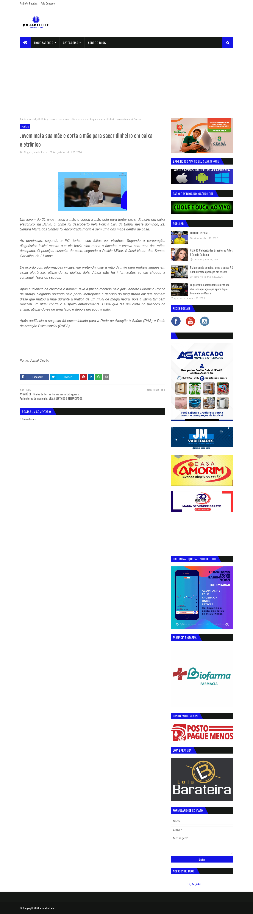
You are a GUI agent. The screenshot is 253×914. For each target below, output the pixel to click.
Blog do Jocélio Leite (35, 152)
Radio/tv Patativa (28, 3)
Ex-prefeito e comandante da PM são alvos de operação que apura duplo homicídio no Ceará (210, 289)
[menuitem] (25, 42)
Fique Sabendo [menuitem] (43, 42)
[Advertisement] (126, 80)
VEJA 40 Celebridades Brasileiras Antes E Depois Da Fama (211, 252)
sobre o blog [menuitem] (97, 42)
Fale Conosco (48, 3)
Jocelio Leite (48, 908)
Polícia (42, 119)
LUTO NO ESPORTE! (200, 233)
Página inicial (28, 119)
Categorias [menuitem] (70, 42)
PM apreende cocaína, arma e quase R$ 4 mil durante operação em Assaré (211, 269)
